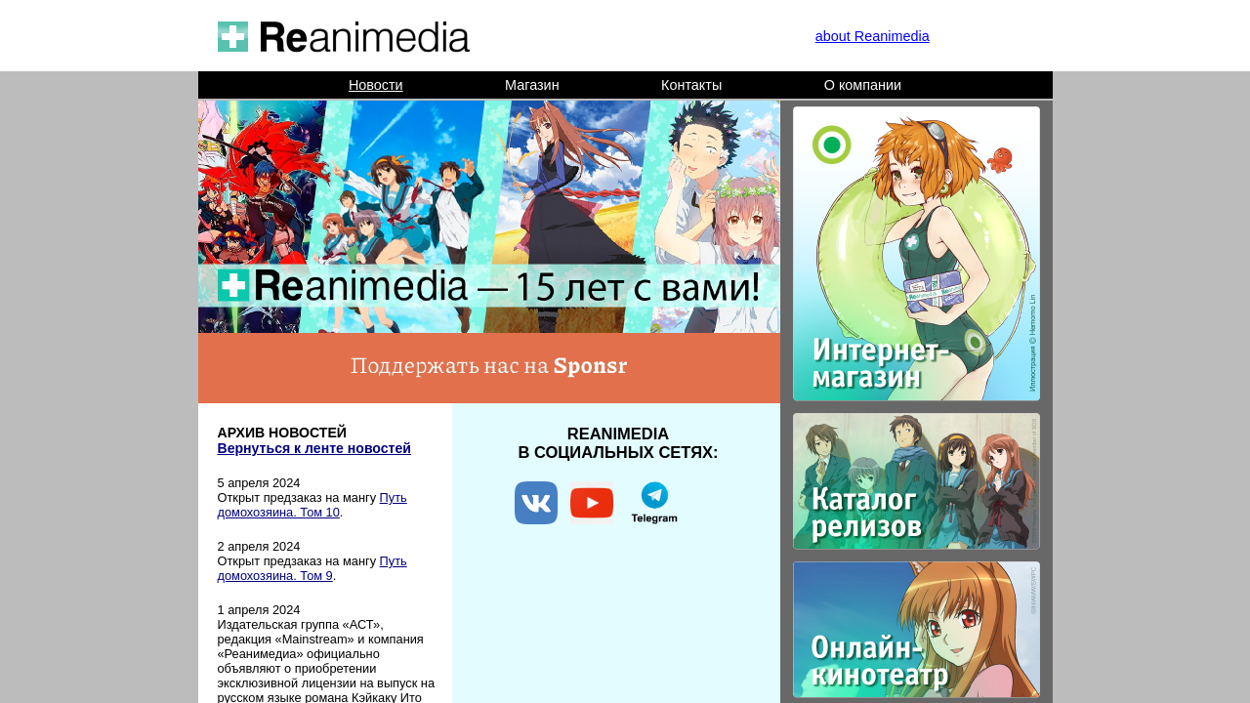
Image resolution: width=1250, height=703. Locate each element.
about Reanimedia (872, 36)
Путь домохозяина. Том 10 (312, 504)
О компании (862, 85)
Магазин (532, 85)
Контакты (691, 85)
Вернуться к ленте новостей (314, 448)
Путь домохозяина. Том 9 (312, 568)
